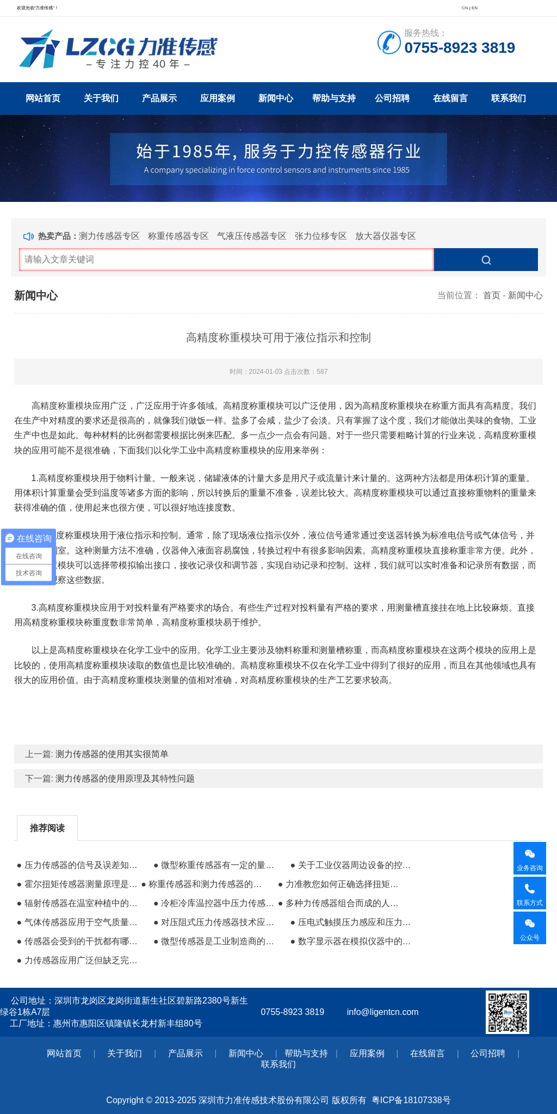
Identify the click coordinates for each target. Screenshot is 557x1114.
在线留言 (450, 98)
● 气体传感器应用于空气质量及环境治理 (78, 922)
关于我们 (101, 98)
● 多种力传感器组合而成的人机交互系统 (339, 903)
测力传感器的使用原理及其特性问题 (125, 778)
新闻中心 (275, 98)
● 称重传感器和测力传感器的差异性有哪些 (202, 884)
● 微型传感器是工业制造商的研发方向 (214, 941)
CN (465, 7)
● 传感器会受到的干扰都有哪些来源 (78, 941)
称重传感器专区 (178, 236)
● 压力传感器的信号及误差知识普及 (78, 865)
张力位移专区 (321, 236)
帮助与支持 (334, 98)
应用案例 (217, 98)
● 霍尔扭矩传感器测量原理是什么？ (78, 884)
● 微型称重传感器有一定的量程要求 (214, 865)
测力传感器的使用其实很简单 (112, 754)
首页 (491, 295)
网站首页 (43, 98)
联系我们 (508, 98)
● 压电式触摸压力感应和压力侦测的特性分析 (351, 922)
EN (475, 7)
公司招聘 (392, 98)
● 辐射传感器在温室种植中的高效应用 (78, 903)
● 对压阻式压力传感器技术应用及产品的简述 (214, 922)
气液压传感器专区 (252, 236)
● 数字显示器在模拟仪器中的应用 (351, 941)
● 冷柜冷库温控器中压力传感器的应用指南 (214, 903)
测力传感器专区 (109, 236)
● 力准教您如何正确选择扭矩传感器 (339, 884)
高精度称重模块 (62, 405)
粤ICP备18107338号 (411, 1100)
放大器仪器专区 (385, 236)
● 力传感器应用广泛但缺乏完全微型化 (78, 960)
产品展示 (159, 98)
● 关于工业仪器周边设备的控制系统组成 (351, 865)
